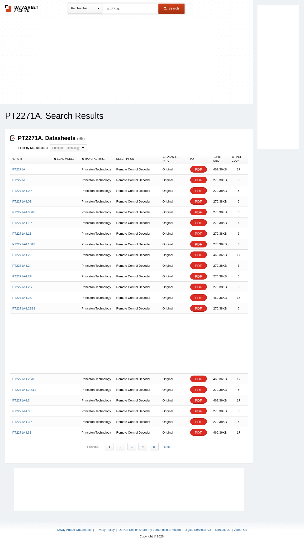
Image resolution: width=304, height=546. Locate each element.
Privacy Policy (105, 530)
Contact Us (222, 530)
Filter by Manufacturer (33, 148)
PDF (198, 169)
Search (171, 8)
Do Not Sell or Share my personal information (150, 530)
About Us (240, 530)
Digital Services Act (198, 530)
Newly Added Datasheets (74, 530)
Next (167, 447)
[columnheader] (31, 159)
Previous (93, 447)
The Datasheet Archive (21, 8)
